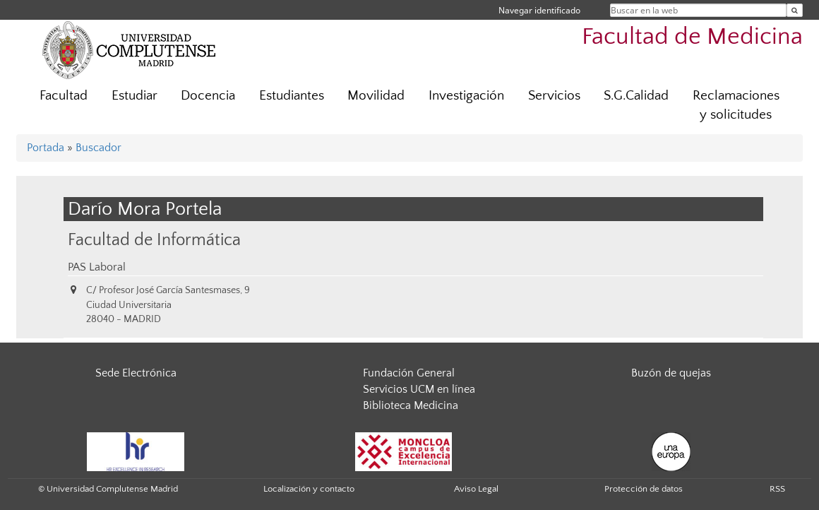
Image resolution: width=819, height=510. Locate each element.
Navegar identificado (539, 10)
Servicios (554, 95)
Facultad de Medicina (692, 37)
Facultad (64, 95)
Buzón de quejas (671, 373)
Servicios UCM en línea (419, 389)
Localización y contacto (308, 489)
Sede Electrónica (136, 373)
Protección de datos (643, 489)
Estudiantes (291, 95)
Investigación (466, 95)
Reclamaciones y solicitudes (736, 105)
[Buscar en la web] (795, 10)
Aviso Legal (476, 489)
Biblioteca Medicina (410, 405)
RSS (777, 489)
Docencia (208, 95)
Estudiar (134, 95)
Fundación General (409, 373)
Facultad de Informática (154, 239)
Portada (45, 147)
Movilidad (376, 95)
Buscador (98, 147)
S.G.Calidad (636, 95)
